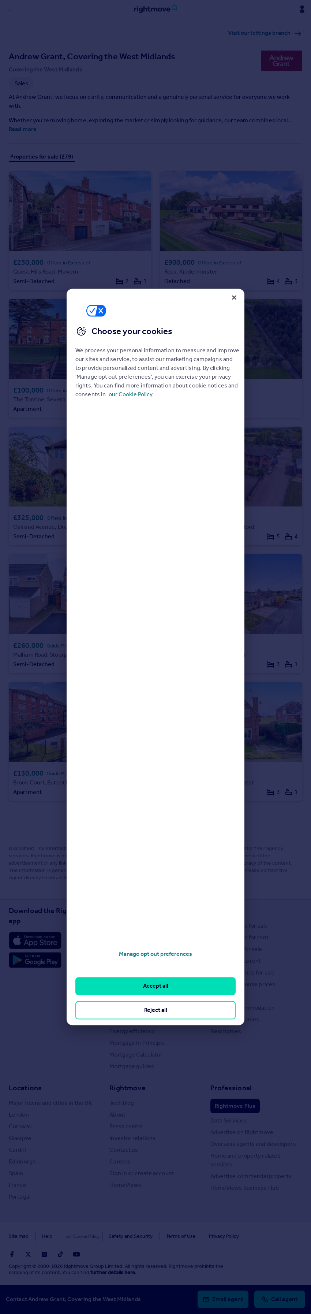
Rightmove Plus (235, 1106)
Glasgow (20, 1138)
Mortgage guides (131, 1066)
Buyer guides (126, 972)
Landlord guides (130, 1008)
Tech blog (121, 1103)
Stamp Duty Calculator (138, 926)
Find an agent (227, 996)
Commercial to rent (235, 961)
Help (47, 1236)
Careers (120, 1161)
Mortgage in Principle (137, 1043)
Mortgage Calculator (135, 1054)
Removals (121, 1019)
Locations (25, 1088)
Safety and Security (119, 1236)
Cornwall (20, 1126)
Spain (16, 1173)
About (117, 1114)
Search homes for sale (239, 926)
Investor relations (132, 1138)
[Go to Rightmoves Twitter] (28, 1254)
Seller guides (126, 984)
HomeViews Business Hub (244, 1188)
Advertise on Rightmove (241, 1132)
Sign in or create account (141, 1173)
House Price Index (133, 937)
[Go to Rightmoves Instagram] (44, 1254)
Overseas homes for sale (242, 972)
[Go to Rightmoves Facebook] (12, 1254)
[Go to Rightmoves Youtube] (76, 1254)
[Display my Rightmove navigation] (302, 9)
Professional (231, 1088)
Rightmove (127, 1088)
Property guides (130, 949)
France (17, 1185)
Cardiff (18, 1150)
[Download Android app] (35, 961)
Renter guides (127, 996)
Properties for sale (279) (42, 156)
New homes (225, 1031)
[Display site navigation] (9, 9)
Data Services (228, 1120)
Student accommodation (242, 1008)
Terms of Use (169, 1236)
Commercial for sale (236, 949)
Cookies (74, 1236)
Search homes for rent (239, 937)
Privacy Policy (212, 1236)
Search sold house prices (242, 984)
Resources (126, 910)
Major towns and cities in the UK (50, 1103)
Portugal (19, 1197)
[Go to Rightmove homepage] (155, 9)
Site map (19, 1236)
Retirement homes (234, 1019)
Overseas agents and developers (253, 1144)
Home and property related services (245, 1160)
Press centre (126, 1126)
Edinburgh (22, 1161)
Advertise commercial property (251, 1176)
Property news (128, 961)
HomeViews (125, 1185)
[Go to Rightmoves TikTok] (60, 1254)
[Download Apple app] (35, 941)
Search (221, 910)
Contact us (123, 1150)
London (19, 1114)
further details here (112, 1273)
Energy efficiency (132, 1031)
